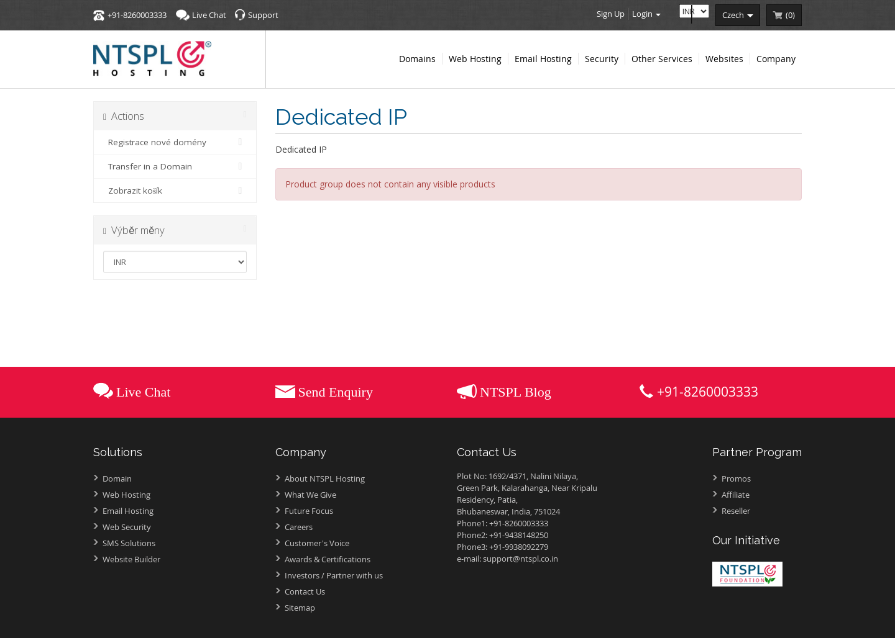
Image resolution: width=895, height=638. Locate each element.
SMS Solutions (129, 543)
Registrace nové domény (175, 142)
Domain (117, 478)
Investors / (334, 575)
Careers (299, 526)
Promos (736, 478)
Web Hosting (126, 494)
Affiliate (736, 494)
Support (263, 14)
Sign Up (611, 13)
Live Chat (209, 14)
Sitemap (300, 607)
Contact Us (305, 591)
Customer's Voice (317, 543)
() (790, 14)
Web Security (127, 526)
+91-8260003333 (137, 14)
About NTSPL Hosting (325, 478)
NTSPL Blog (515, 392)
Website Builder (131, 559)
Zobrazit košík (175, 190)
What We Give (310, 494)
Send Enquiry (335, 392)
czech (737, 14)
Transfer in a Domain (175, 166)
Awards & (327, 559)
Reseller (736, 510)
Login (646, 13)
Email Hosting (128, 510)
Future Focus (309, 510)
